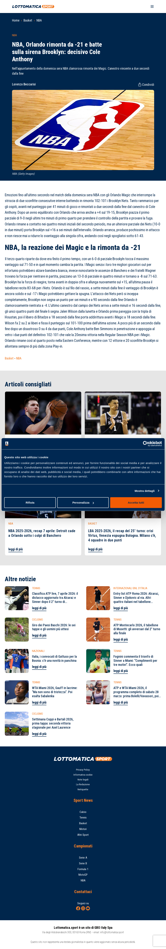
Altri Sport (83, 834)
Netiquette (83, 789)
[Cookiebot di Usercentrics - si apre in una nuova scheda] (145, 443)
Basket (28, 20)
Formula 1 (83, 869)
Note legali (83, 779)
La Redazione (83, 784)
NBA (39, 20)
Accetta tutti (136, 502)
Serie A (83, 857)
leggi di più (15, 549)
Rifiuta (30, 502)
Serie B (83, 863)
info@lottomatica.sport (112, 932)
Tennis (83, 817)
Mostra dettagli (145, 490)
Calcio (83, 812)
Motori (83, 829)
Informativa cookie (83, 774)
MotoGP (83, 874)
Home (15, 20)
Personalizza (83, 502)
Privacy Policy (83, 769)
